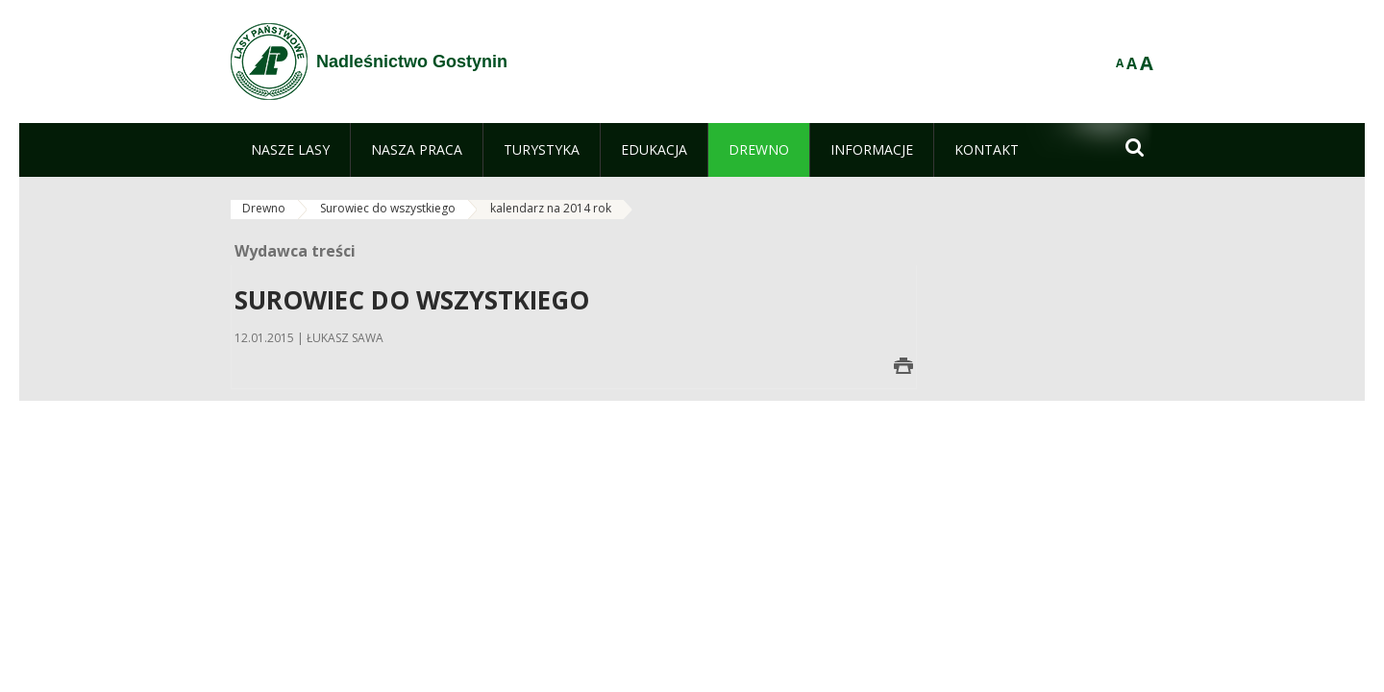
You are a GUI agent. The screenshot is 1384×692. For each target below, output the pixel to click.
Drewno (263, 208)
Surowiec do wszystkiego (388, 208)
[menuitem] (290, 150)
